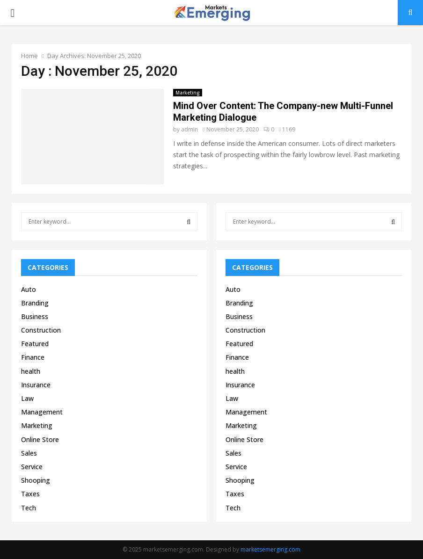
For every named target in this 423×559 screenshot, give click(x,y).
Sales (29, 453)
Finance (32, 357)
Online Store (40, 439)
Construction (41, 330)
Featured (35, 343)
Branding (35, 302)
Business (34, 316)
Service (32, 466)
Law (27, 398)
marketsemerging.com (270, 549)
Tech (28, 507)
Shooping (35, 480)
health (30, 371)
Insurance (36, 384)
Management (42, 411)
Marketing (187, 92)
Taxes (30, 493)
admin (189, 129)
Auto (28, 289)
